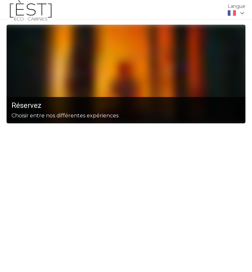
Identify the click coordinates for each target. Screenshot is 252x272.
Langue (236, 6)
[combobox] (236, 13)
